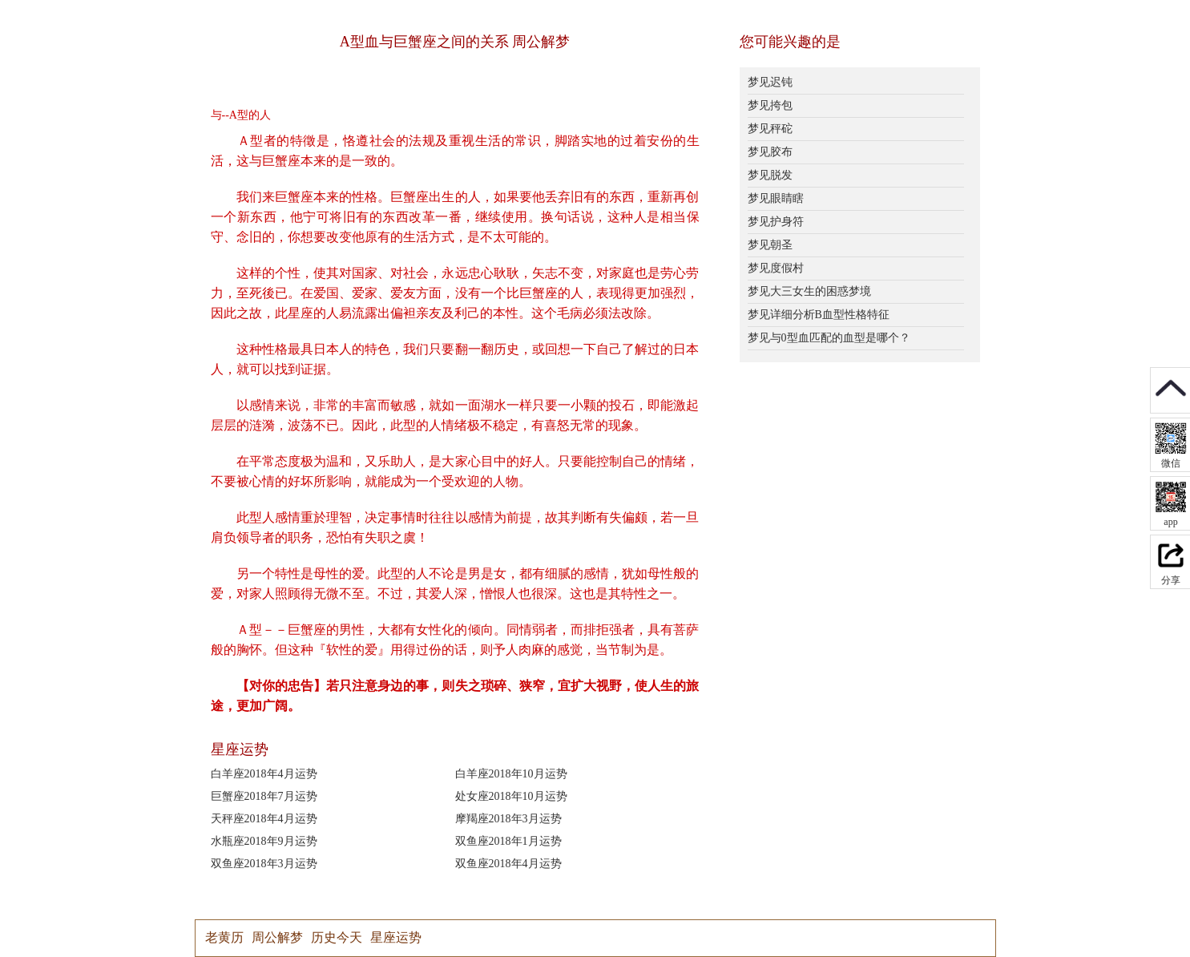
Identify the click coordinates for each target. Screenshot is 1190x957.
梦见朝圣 (770, 245)
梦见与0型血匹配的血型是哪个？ (829, 338)
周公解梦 (277, 937)
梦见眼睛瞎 (776, 198)
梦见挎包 (770, 105)
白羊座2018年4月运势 (264, 774)
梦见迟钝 (770, 82)
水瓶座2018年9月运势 (264, 841)
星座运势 (396, 937)
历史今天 (336, 937)
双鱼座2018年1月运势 (508, 841)
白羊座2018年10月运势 (511, 774)
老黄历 (224, 937)
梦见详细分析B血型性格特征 (818, 315)
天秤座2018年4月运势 (264, 819)
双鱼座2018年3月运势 (264, 864)
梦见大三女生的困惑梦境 (809, 291)
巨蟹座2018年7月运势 (264, 796)
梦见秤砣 (770, 129)
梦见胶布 (770, 152)
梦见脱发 (770, 175)
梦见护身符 (776, 222)
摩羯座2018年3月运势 (508, 819)
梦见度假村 (776, 268)
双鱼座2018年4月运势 (508, 864)
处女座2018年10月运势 (511, 796)
